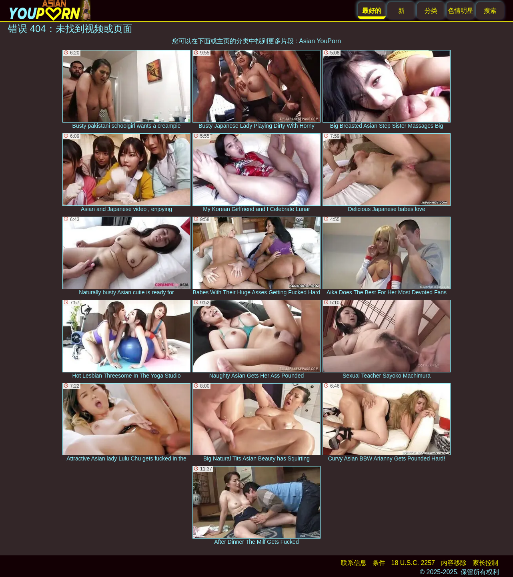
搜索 (490, 10)
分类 (431, 10)
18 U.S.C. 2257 (413, 562)
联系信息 (354, 562)
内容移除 (454, 562)
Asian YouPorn (320, 41)
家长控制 (485, 562)
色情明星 (460, 10)
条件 (379, 562)
